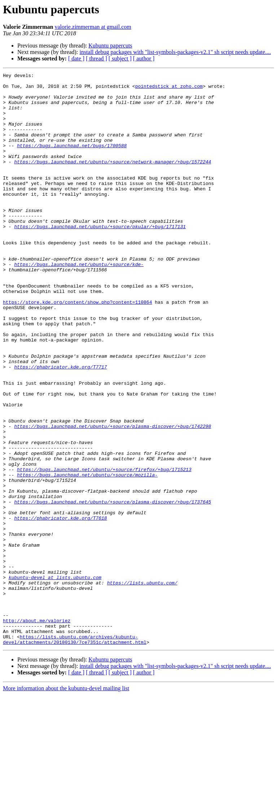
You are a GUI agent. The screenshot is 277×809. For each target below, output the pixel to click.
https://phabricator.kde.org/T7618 (60, 607)
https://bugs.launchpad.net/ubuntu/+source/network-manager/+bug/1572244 (112, 180)
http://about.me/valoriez (36, 730)
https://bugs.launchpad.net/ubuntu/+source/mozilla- (87, 555)
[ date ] (76, 58)
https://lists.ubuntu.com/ (142, 685)
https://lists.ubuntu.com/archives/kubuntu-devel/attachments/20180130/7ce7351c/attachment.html (74, 753)
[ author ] (144, 58)
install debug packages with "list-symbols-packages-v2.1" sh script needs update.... (175, 52)
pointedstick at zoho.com (169, 89)
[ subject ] (120, 58)
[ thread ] (96, 58)
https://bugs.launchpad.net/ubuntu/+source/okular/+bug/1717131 (100, 257)
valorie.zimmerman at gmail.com (92, 27)
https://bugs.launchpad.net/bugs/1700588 (72, 160)
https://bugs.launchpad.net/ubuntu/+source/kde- (79, 303)
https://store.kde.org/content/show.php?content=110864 (77, 348)
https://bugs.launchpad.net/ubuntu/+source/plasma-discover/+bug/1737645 (112, 588)
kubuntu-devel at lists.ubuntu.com (55, 678)
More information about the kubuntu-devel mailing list (66, 803)
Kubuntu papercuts (110, 45)
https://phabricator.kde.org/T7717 (60, 426)
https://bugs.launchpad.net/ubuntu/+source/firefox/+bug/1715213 (104, 549)
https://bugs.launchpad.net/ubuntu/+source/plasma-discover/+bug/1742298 (112, 497)
